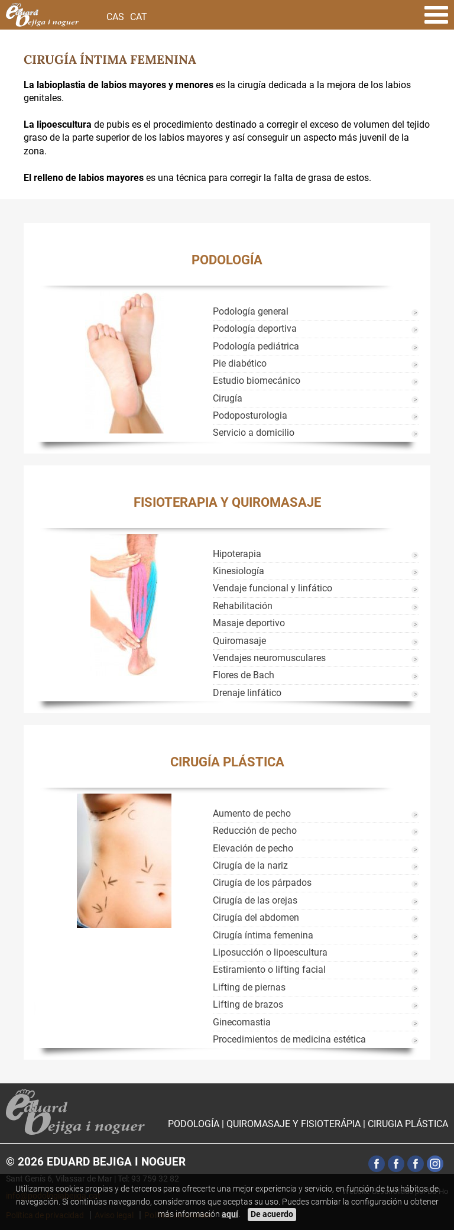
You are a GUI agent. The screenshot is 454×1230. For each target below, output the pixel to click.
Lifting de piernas (249, 987)
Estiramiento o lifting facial (269, 969)
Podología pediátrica (256, 346)
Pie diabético (240, 363)
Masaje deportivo (249, 623)
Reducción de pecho (255, 830)
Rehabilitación (243, 605)
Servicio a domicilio (253, 432)
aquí (230, 1214)
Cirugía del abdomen (256, 917)
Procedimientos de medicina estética (289, 1039)
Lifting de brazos (248, 1004)
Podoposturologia (250, 415)
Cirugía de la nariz (250, 865)
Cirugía (227, 398)
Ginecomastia (242, 1022)
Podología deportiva (255, 328)
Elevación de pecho (253, 848)
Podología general (250, 311)
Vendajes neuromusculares (269, 657)
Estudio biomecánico (256, 380)
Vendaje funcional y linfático (272, 588)
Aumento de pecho (252, 813)
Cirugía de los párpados (262, 882)
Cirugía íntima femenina (263, 935)
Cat (138, 16)
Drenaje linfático (247, 692)
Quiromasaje (239, 640)
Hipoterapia (237, 553)
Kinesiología (238, 571)
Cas (115, 16)
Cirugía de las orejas (255, 900)
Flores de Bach (243, 675)
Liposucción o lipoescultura (270, 952)
